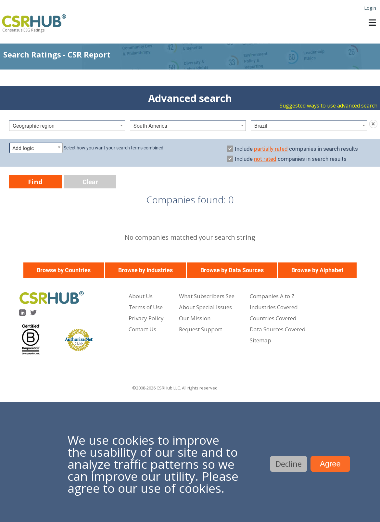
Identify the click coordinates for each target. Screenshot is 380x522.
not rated (265, 159)
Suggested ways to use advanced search (328, 105)
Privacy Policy (146, 318)
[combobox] (67, 125)
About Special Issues (205, 307)
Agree (330, 463)
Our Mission (194, 318)
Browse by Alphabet (317, 270)
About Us (141, 296)
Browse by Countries (64, 270)
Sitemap (260, 340)
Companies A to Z (272, 296)
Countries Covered (273, 318)
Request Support (200, 329)
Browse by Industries (145, 270)
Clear (90, 182)
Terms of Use (146, 307)
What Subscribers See (206, 296)
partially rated (271, 149)
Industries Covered (274, 307)
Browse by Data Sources (232, 270)
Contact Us (142, 329)
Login (370, 8)
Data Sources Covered (278, 329)
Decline (288, 463)
